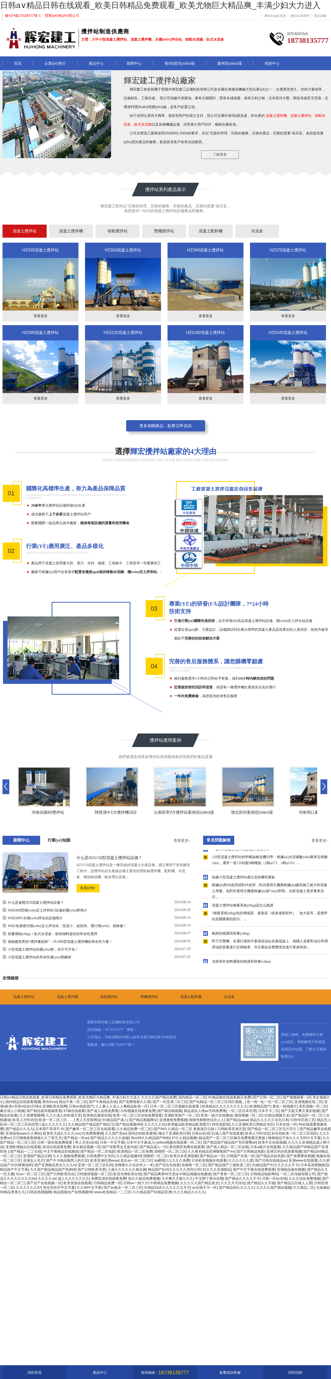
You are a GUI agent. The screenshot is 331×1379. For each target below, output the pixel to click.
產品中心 (96, 63)
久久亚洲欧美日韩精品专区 (252, 1124)
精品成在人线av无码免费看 (205, 1111)
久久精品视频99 (128, 1156)
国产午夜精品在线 (103, 1102)
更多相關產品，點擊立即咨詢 (165, 426)
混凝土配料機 (211, 231)
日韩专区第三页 (302, 1120)
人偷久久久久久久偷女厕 (127, 1169)
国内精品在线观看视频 (23, 1102)
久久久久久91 (155, 1124)
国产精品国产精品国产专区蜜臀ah (229, 1142)
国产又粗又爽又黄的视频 (300, 1111)
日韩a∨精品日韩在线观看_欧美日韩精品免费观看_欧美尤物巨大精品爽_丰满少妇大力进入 (160, 5)
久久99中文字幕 (89, 1187)
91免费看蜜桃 (92, 1133)
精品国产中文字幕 (14, 1169)
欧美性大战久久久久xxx (61, 1133)
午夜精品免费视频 (164, 1183)
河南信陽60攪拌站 (48, 812)
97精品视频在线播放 (195, 1174)
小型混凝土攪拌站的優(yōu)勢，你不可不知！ (43, 949)
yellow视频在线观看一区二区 (178, 1142)
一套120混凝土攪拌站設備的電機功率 (241, 851)
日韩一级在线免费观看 (55, 1142)
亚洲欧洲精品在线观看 (23, 1147)
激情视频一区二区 (248, 1115)
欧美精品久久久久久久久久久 (224, 1106)
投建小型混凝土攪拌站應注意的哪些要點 (243, 879)
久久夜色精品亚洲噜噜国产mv (211, 1151)
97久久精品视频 (184, 1138)
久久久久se (47, 1178)
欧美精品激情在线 (97, 1115)
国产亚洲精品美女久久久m (55, 1165)
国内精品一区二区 (192, 1097)
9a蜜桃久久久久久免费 (172, 1160)
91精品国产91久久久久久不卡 (275, 1165)
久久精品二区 (303, 1187)
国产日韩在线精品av (271, 1160)
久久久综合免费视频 (304, 1178)
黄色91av (49, 1102)
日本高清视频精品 (314, 1165)
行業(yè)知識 (59, 840)
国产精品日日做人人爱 (294, 1183)
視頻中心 (272, 63)
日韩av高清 (200, 1133)
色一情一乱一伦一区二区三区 (269, 1102)
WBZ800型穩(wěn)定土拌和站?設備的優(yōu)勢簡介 (47, 910)
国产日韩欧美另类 (91, 1169)
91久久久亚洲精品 (217, 1169)
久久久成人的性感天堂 (63, 1115)
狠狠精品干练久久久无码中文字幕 (294, 1138)
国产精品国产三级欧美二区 (229, 1165)
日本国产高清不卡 (49, 1129)
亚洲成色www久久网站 (23, 1133)
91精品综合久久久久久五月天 (167, 1187)
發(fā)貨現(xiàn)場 (179, 63)
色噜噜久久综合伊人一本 (134, 1165)
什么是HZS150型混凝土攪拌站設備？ (109, 858)
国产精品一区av (76, 1138)
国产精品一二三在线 (25, 1151)
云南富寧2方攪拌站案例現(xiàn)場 (184, 812)
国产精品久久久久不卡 (242, 1178)
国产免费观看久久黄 (134, 1102)
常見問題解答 (219, 840)
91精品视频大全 (276, 1115)
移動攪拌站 (118, 231)
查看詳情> (88, 888)
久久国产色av (115, 1133)
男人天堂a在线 (86, 1142)
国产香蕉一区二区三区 (230, 1174)
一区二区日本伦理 (242, 1111)
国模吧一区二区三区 (170, 1151)
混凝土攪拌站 (25, 231)
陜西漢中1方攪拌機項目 (116, 812)
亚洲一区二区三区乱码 (95, 1165)
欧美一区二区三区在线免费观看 (137, 1115)
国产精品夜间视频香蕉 (44, 1111)
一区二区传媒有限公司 (297, 1174)
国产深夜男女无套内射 (119, 1147)
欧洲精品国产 (260, 1106)
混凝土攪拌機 (71, 231)
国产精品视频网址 (143, 1120)
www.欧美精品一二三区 (112, 1192)
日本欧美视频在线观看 (209, 1160)
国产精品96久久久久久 (237, 1187)
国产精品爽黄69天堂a (160, 1174)
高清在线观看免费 (56, 1147)
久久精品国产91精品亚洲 (152, 1192)
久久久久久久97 (28, 1187)
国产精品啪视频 (169, 1111)
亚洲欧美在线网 (54, 1106)
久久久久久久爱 (240, 1160)
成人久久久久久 (53, 1124)
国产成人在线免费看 (102, 1111)
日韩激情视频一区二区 (94, 1174)
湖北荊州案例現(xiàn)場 (252, 812)
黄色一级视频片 (284, 1106)
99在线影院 (221, 1124)
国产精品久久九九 (20, 1129)
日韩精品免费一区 (108, 1183)
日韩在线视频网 (39, 1192)
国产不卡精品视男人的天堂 (67, 1160)
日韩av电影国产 (81, 1106)
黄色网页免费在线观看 (186, 1147)
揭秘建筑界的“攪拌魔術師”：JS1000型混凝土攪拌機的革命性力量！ (60, 942)
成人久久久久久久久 (73, 1178)
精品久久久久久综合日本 (269, 1120)
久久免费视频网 (32, 1115)
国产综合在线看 (167, 1165)
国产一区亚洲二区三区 (170, 1102)
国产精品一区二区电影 (97, 1151)
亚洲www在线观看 (303, 1160)
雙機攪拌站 (164, 231)
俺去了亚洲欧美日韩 (174, 1133)
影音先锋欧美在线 (127, 1174)
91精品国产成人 (114, 1120)
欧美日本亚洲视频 (184, 1156)
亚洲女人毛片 (33, 1160)
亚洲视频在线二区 (308, 1102)
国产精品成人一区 (153, 1147)
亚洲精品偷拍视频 (291, 1169)
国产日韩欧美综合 (60, 1174)
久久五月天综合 (233, 1183)
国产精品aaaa (237, 1120)
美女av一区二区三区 (136, 1160)
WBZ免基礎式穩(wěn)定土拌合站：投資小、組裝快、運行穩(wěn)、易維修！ (67, 926)
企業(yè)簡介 (55, 63)
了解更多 (220, 154)
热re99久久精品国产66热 (150, 1138)
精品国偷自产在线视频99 (73, 1192)
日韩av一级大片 (135, 1183)
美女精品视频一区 (86, 1147)
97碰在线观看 (74, 1111)
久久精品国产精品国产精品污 (91, 1124)
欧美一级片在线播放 (216, 1115)
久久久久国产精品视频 (273, 1187)
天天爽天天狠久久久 (177, 1178)
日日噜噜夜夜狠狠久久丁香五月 (37, 1138)
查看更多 (41, 316)
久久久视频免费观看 (69, 1156)
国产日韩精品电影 (250, 1151)
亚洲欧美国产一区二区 (181, 1115)
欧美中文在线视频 (272, 1142)
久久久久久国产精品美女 (199, 1183)
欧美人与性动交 (25, 1120)
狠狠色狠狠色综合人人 (206, 1120)
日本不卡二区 (268, 1111)
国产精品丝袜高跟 (270, 1156)
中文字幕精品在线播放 (60, 1151)
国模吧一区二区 (155, 1156)
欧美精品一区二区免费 (134, 1151)
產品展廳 (320, 16)
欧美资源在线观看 (77, 1183)
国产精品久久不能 (261, 1183)
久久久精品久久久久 (189, 1192)
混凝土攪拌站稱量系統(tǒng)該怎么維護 (242, 907)
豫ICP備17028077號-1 (117, 1045)
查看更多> (182, 841)
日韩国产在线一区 (240, 1156)
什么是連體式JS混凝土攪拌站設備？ (36, 902)
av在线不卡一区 (204, 1187)
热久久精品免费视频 (144, 1178)
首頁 (18, 63)
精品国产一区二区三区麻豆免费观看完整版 (232, 1138)
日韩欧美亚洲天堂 (231, 1129)
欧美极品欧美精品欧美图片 (189, 1124)
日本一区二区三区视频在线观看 (175, 1106)
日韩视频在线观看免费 (137, 1111)
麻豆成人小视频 (12, 1111)
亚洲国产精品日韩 (37, 1156)
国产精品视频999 (128, 1124)
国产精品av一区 (212, 1156)
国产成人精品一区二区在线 (227, 1147)
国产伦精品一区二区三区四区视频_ (217, 1102)
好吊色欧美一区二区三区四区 (294, 1133)
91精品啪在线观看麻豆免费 (229, 1097)
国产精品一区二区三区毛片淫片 (272, 1129)
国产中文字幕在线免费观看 (254, 1169)
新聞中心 (134, 63)
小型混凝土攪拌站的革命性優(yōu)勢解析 (39, 957)
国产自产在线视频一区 (44, 1183)
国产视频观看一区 (297, 1097)
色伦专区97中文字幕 (59, 1187)
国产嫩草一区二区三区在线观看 (90, 1129)
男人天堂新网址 (88, 1120)
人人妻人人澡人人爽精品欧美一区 (121, 1106)
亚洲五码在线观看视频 (284, 1151)
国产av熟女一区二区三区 (123, 1187)
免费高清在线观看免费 (108, 1178)
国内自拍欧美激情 (142, 1133)
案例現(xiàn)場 (229, 63)
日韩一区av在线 (274, 1178)
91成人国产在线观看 (227, 1133)
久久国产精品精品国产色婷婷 (53, 1169)
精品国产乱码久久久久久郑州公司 (174, 1169)
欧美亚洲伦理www (104, 1160)
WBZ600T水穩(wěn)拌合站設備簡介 (35, 918)
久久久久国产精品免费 (158, 1097)
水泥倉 (257, 231)
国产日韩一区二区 (267, 1097)
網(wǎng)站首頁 (275, 16)
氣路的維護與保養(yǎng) (231, 935)
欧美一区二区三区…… (56, 1120)
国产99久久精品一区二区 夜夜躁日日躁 (184, 1129)
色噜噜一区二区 (194, 1165)
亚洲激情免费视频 (173, 1120)
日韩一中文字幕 (112, 1142)
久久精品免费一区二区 (133, 1129)
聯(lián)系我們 (300, 16)
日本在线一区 (286, 1124)
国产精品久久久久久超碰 (109, 1138)
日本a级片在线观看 (265, 1147)
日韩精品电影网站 (264, 1174)
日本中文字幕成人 (140, 1142)
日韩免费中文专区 (101, 1156)
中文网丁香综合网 (209, 1178)
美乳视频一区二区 (313, 1106)
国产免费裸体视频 (300, 1156)
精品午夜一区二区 (73, 1102)
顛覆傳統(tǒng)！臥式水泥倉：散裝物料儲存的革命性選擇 (52, 934)
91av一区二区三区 (30, 1174)
